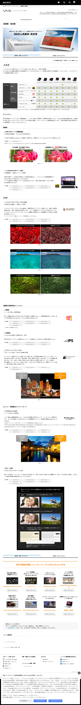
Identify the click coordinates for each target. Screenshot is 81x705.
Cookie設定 (24, 700)
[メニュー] (75, 2)
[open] (70, 2)
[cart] (64, 2)
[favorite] (58, 2)
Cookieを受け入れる (56, 700)
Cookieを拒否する (40, 700)
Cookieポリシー (23, 695)
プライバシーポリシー (29, 697)
